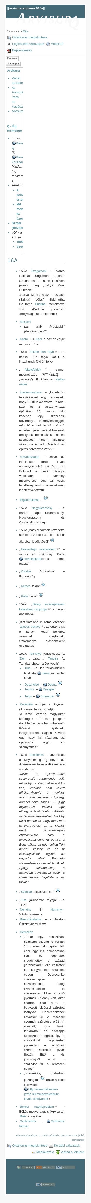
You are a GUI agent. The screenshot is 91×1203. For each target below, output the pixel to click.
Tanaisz (53, 658)
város (46, 673)
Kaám (24, 339)
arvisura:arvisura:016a (26, 8)
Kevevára (26, 704)
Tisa (24, 900)
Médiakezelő (45, 1152)
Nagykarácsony (42, 508)
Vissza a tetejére (72, 1152)
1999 (20, 242)
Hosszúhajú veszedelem (38, 549)
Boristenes (37, 754)
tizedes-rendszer (31, 392)
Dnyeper (49, 689)
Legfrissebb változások (28, 44)
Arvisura (13, 70)
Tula (28, 668)
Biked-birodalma (30, 919)
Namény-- (57, 909)
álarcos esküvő (30, 626)
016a (25, 31)
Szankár (26, 892)
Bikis (23, 1116)
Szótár (21, 246)
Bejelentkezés (22, 50)
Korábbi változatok (67, 1145)
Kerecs (25, 586)
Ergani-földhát (29, 500)
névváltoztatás (29, 457)
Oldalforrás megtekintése (29, 37)
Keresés (13, 64)
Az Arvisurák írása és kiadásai (18, 97)
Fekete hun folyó (42, 352)
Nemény (25, 909)
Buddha (40, 304)
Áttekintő (57, 44)
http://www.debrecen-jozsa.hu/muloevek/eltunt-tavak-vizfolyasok (42, 1093)
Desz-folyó (32, 684)
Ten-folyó (35, 653)
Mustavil (25, 321)
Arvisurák (18, 111)
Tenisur (29, 689)
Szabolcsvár (28, 1121)
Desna (52, 684)
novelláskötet (33, 559)
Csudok (26, 571)
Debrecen (26, 932)
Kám (39, 339)
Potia (24, 596)
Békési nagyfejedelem (37, 1106)
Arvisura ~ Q (48, 20)
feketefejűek (33, 369)
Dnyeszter (47, 696)
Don (22, 658)
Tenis (28, 696)
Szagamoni (38, 271)
